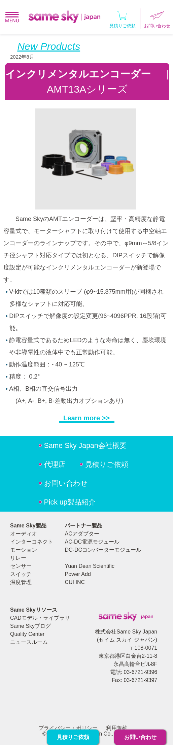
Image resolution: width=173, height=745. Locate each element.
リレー (18, 558)
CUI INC (75, 582)
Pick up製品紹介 (70, 502)
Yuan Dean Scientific (89, 566)
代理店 (54, 464)
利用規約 (117, 728)
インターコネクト (31, 542)
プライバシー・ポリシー (68, 728)
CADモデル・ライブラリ (40, 618)
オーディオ (23, 534)
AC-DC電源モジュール (92, 542)
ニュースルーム (29, 642)
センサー (21, 566)
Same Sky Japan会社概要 (85, 446)
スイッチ (21, 574)
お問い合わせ (66, 483)
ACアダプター (82, 534)
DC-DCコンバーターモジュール (103, 550)
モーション (23, 550)
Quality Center (27, 634)
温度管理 (21, 582)
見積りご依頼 (122, 18)
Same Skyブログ (30, 626)
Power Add (78, 574)
